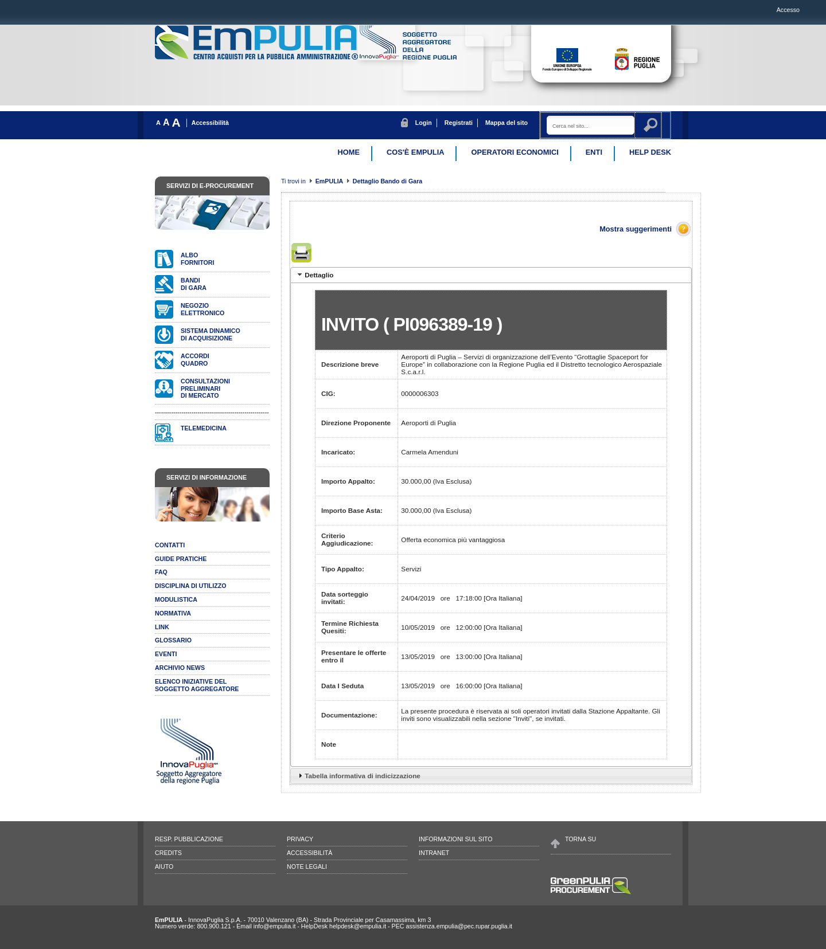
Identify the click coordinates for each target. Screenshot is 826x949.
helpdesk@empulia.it (357, 926)
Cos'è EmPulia (415, 152)
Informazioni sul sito (455, 839)
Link (162, 626)
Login (423, 122)
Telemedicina (204, 428)
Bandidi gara (193, 284)
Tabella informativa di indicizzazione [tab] (357, 775)
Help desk (650, 152)
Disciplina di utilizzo (191, 585)
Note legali (307, 866)
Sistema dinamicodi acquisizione (210, 334)
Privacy (300, 839)
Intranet (434, 852)
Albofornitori (197, 259)
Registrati (459, 122)
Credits (168, 852)
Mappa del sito (506, 122)
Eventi (166, 653)
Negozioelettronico (202, 309)
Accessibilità (210, 122)
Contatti (170, 545)
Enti (594, 152)
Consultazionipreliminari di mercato (205, 388)
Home (349, 152)
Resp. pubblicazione (189, 839)
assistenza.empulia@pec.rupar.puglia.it (459, 926)
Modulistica (176, 599)
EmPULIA (330, 181)
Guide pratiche (180, 558)
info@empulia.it (275, 926)
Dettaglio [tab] (314, 274)
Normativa (173, 613)
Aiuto (164, 866)
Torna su (580, 839)
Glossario (173, 640)
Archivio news (180, 667)
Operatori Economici (514, 152)
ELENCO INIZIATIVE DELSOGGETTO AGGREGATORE (197, 685)
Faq (161, 571)
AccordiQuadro (195, 359)
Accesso (788, 9)
